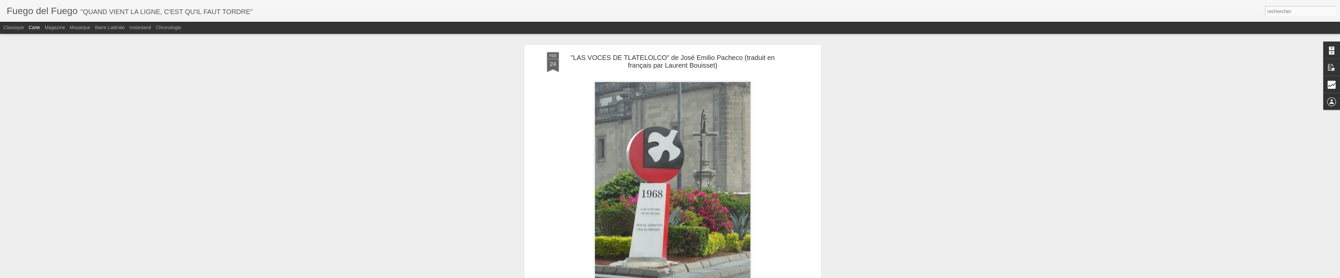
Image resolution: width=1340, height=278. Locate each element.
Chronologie (168, 27)
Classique (13, 27)
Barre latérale (110, 27)
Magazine (55, 27)
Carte (34, 27)
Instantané (140, 27)
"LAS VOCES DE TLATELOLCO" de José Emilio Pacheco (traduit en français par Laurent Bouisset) (673, 43)
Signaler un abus (729, 274)
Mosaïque (80, 27)
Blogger (706, 274)
